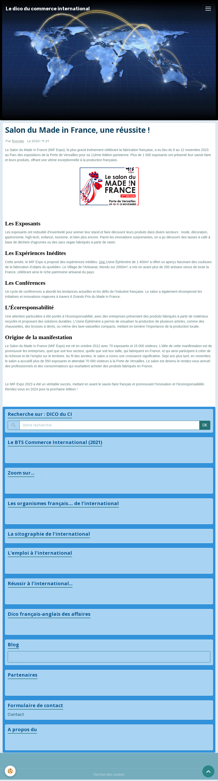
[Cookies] (10, 771)
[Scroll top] (208, 771)
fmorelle (18, 141)
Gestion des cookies (109, 775)
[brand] (48, 8)
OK (204, 425)
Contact (16, 714)
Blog (16, 657)
